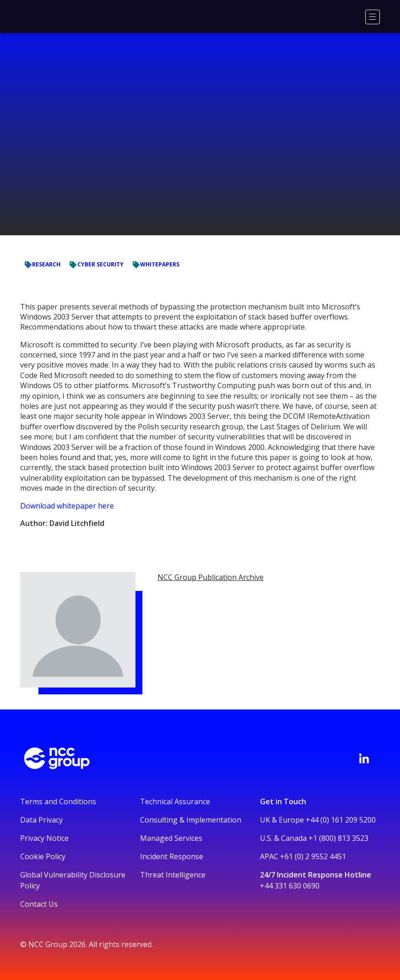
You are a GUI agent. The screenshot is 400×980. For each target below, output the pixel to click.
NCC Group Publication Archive (210, 577)
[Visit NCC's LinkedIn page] (364, 758)
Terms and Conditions (58, 801)
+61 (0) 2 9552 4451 (313, 856)
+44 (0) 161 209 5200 (341, 820)
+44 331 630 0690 (289, 886)
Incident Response (171, 856)
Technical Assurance (175, 801)
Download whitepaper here (67, 506)
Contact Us (39, 904)
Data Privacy (41, 820)
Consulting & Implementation (190, 820)
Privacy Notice (44, 838)
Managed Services (171, 838)
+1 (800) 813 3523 (338, 838)
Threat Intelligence (172, 875)
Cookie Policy (42, 856)
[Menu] (372, 17)
